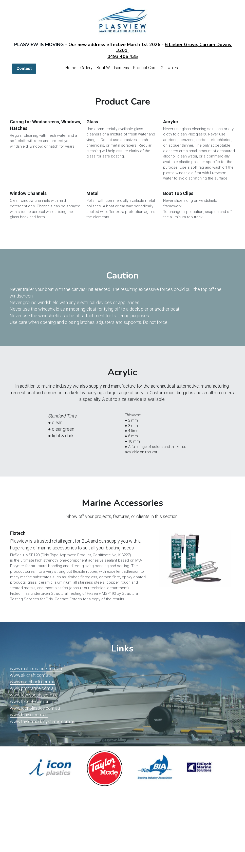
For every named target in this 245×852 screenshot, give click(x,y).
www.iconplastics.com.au (35, 708)
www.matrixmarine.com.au (36, 668)
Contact (24, 68)
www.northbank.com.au (32, 681)
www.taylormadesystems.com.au (42, 721)
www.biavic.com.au (29, 714)
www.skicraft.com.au (30, 675)
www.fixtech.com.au (29, 701)
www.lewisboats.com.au (34, 695)
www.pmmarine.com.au (33, 688)
